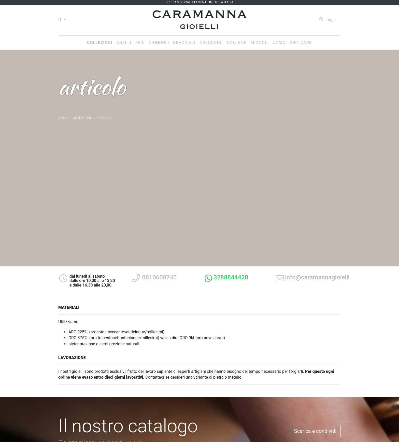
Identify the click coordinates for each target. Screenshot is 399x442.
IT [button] (60, 19)
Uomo (279, 42)
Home (62, 118)
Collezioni (100, 42)
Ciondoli (159, 42)
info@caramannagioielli (317, 277)
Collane (237, 42)
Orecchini (211, 42)
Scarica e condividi (315, 431)
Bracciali (184, 42)
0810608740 (159, 277)
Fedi (140, 42)
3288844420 (230, 277)
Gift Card (301, 42)
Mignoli (259, 42)
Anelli (123, 42)
